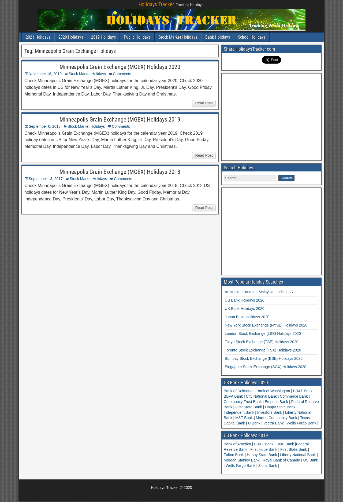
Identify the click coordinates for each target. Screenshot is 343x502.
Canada (249, 292)
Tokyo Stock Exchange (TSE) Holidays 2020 (262, 342)
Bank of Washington (273, 391)
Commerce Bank (294, 396)
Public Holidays (137, 37)
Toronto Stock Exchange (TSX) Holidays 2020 (263, 350)
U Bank (254, 423)
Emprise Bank (276, 402)
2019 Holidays (103, 37)
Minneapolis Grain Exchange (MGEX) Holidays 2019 (119, 119)
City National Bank (261, 396)
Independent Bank (239, 412)
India (281, 292)
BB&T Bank (303, 391)
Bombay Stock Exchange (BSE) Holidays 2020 (264, 358)
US (290, 292)
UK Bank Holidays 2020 (244, 308)
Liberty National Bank (298, 455)
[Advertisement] (271, 116)
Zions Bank (268, 465)
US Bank (310, 460)
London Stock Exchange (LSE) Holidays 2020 (263, 333)
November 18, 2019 (45, 74)
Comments (122, 74)
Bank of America (238, 444)
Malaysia (266, 292)
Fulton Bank (234, 455)
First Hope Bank (264, 449)
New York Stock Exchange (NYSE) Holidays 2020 (266, 325)
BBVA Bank (234, 396)
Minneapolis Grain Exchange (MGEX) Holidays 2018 (119, 171)
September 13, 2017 (46, 179)
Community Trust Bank (243, 402)
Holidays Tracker (156, 4)
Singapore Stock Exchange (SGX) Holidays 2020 (265, 367)
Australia (232, 292)
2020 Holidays (70, 37)
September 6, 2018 (45, 126)
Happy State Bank (280, 407)
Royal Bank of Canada (282, 460)
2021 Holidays (38, 37)
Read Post (203, 103)
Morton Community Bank (276, 418)
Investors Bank (269, 412)
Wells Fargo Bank (301, 423)
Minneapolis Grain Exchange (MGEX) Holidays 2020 (119, 67)
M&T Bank (244, 418)
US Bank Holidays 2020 (244, 300)
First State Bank (248, 407)
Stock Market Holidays (178, 37)
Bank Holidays (217, 37)
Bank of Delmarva (239, 391)
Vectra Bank (273, 423)
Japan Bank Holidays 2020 (247, 317)
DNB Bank (286, 444)
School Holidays (252, 37)
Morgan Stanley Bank (242, 460)
